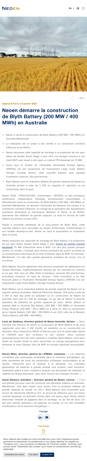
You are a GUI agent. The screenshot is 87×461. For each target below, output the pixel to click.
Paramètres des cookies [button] (14, 455)
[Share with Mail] (47, 417)
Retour (78, 98)
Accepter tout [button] (47, 455)
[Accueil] (10, 8)
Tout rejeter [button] (33, 455)
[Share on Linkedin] (40, 417)
